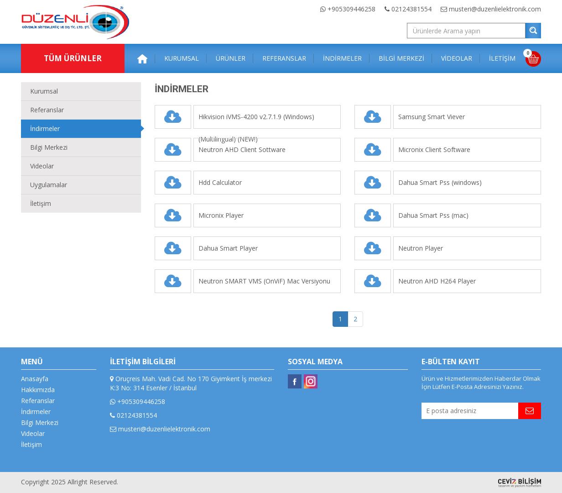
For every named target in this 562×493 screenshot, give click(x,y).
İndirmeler (45, 128)
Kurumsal (44, 91)
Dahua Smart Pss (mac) (433, 215)
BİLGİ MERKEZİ (401, 58)
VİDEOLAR (456, 58)
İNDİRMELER (342, 58)
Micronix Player (221, 215)
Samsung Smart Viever (431, 116)
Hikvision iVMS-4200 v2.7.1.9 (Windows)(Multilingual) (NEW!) (256, 120)
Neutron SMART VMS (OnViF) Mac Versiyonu (264, 281)
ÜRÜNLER (230, 58)
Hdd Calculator (220, 182)
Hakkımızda (38, 389)
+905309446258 (347, 9)
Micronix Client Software (434, 149)
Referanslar (47, 109)
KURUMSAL (181, 58)
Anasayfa (34, 378)
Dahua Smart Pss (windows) (440, 182)
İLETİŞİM (502, 58)
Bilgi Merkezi (49, 147)
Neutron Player (420, 248)
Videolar (42, 166)
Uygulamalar (48, 184)
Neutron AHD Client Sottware (242, 149)
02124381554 (408, 9)
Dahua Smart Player (228, 248)
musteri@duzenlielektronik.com (491, 9)
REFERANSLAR (284, 58)
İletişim (40, 203)
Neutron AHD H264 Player (437, 281)
